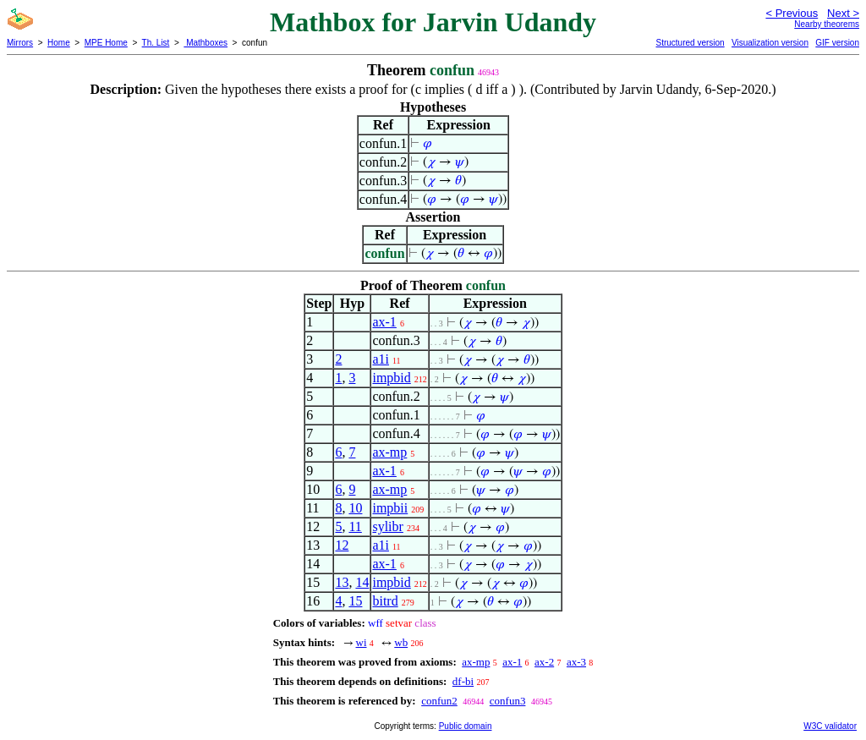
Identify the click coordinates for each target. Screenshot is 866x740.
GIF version (837, 42)
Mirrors (20, 42)
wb (401, 642)
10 (355, 508)
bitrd (384, 601)
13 (341, 582)
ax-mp (389, 452)
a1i (380, 359)
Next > (843, 13)
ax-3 (576, 661)
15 (355, 601)
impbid (391, 377)
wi (361, 642)
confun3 (508, 700)
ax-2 (544, 661)
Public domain (465, 726)
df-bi (463, 681)
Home (58, 42)
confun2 (439, 700)
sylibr (387, 526)
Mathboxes (205, 42)
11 (354, 526)
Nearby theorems (826, 24)
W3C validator (830, 726)
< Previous (791, 13)
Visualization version (770, 42)
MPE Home (106, 42)
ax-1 (384, 322)
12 (341, 545)
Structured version (689, 42)
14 (362, 582)
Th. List (156, 42)
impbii (390, 508)
